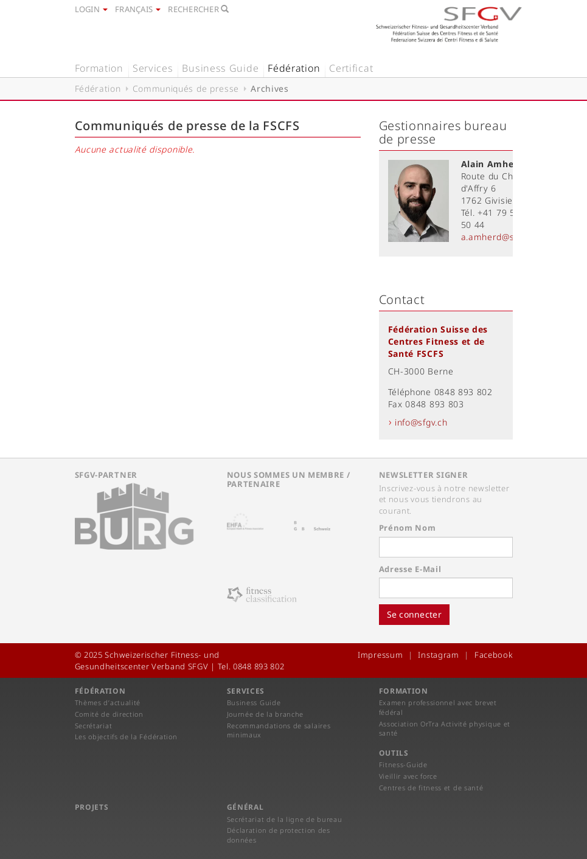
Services (153, 68)
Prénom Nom (407, 527)
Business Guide (220, 68)
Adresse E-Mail (410, 569)
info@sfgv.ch (421, 422)
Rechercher (198, 9)
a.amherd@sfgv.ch (500, 237)
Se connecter (414, 614)
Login (91, 9)
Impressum (380, 654)
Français (138, 9)
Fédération (294, 68)
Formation (99, 68)
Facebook (493, 654)
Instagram (438, 654)
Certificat (351, 68)
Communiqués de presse (186, 88)
